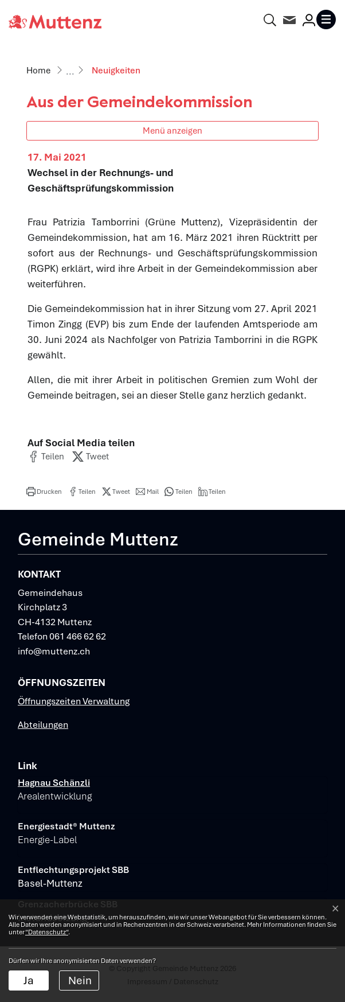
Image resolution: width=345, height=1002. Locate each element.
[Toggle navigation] (326, 19)
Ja (28, 980)
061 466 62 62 (77, 636)
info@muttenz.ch (54, 651)
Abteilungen (43, 725)
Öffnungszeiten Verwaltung (74, 701)
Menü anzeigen (172, 130)
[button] (46, 456)
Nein (80, 980)
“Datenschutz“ (46, 932)
